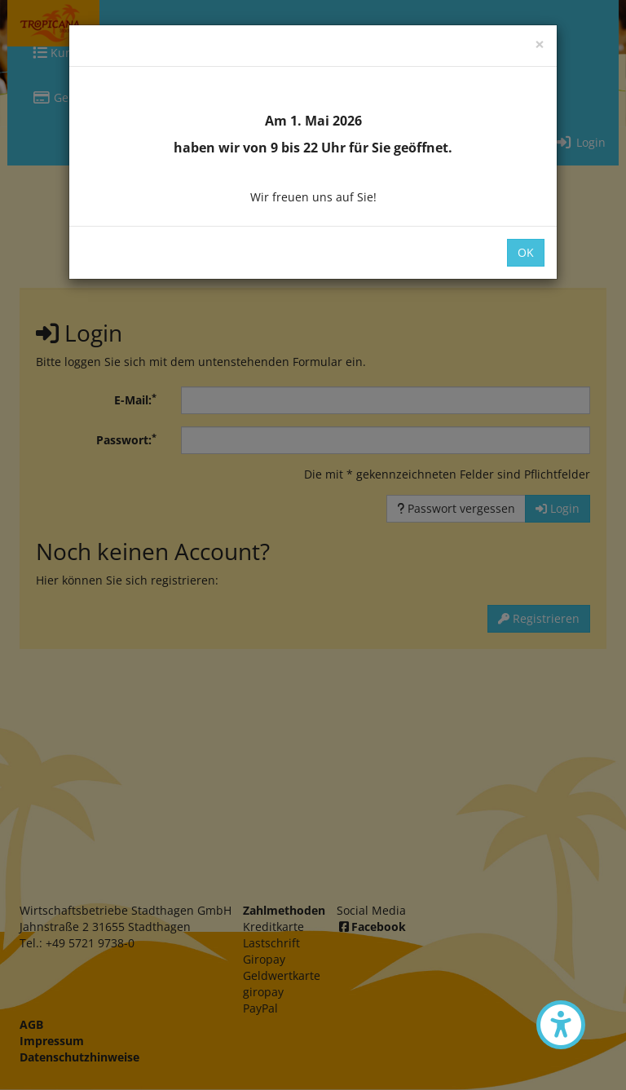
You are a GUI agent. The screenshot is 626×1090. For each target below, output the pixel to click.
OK (526, 252)
